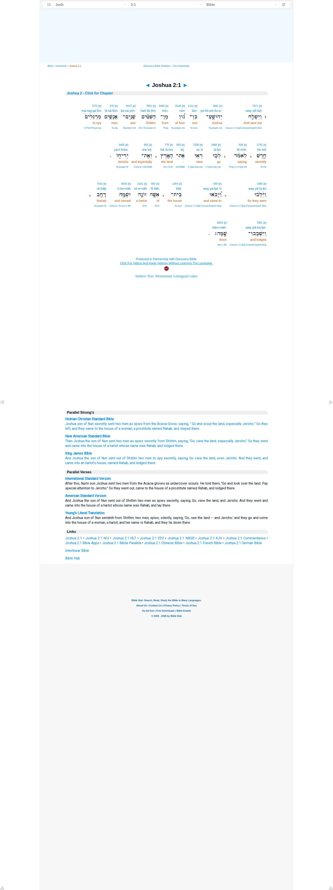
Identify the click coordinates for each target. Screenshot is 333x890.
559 (241, 144)
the (153, 424)
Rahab (167, 429)
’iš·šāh (154, 188)
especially (226, 441)
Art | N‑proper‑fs (147, 128)
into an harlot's (85, 463)
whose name (128, 446)
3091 (216, 105)
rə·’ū (199, 149)
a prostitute (142, 429)
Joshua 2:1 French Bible (203, 543)
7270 (95, 105)
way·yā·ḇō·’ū (212, 188)
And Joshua (74, 458)
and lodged (165, 446)
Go (194, 424)
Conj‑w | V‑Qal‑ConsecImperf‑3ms (243, 128)
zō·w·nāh (140, 188)
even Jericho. (227, 458)
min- (165, 110)
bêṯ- (179, 188)
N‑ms (263, 167)
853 (179, 144)
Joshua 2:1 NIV (97, 538)
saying (183, 424)
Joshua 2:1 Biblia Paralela (121, 543)
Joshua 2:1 (73, 538)
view (199, 441)
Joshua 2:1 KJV (210, 538)
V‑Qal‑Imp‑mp (213, 167)
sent (111, 424)
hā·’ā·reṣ (167, 149)
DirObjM (180, 167)
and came (72, 446)
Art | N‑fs (168, 167)
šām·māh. (219, 227)
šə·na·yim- (128, 110)
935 (215, 183)
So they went (258, 441)
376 (111, 105)
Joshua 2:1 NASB (180, 538)
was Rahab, (147, 446)
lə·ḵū (217, 149)
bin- (194, 110)
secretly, (170, 458)
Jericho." (240, 441)
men (125, 424)
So (258, 424)
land (221, 424)
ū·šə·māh (124, 188)
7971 (255, 105)
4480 (162, 105)
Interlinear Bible (77, 551)
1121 (191, 105)
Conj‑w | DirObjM (143, 167)
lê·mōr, (242, 149)
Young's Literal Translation (84, 513)
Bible (50, 66)
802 (153, 183)
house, (102, 463)
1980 (214, 144)
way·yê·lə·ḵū (257, 188)
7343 (100, 183)
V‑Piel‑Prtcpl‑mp (92, 128)
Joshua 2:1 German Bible (243, 543)
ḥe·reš (261, 149)
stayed (185, 429)
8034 (124, 183)
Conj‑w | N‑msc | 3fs (120, 205)
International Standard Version (88, 479)
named (157, 429)
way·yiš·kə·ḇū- (256, 227)
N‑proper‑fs (122, 167)
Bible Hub (72, 558)
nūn (182, 110)
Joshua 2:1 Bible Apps (82, 543)
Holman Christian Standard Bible (89, 419)
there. (179, 446)
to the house (104, 429)
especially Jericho (240, 424)
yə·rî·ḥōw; (121, 149)
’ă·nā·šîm (111, 110)
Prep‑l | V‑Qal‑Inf (238, 167)
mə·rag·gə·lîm (91, 110)
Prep (165, 128)
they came (86, 429)
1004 (175, 183)
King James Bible (78, 453)
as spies (135, 424)
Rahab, (124, 463)
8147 (129, 105)
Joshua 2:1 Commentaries (245, 538)
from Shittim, (167, 441)
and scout (204, 424)
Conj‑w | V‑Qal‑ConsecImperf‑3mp (248, 205)
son (80, 424)
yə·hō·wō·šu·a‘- (211, 110)
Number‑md (129, 128)
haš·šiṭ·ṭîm (148, 110)
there (195, 429)
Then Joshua (74, 441)
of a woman (123, 429)
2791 (260, 144)
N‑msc (194, 128)
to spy (158, 458)
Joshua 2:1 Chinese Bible (163, 543)
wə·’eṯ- (147, 149)
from (147, 424)
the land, (210, 441)
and (74, 429)
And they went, (250, 458)
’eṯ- (182, 149)
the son (91, 441)
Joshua (70, 424)
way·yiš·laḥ (254, 110)
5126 (178, 105)
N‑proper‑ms (215, 128)
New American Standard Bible (87, 436)
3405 (121, 144)
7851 (149, 105)
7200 (196, 144)
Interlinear (61, 66)
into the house (91, 446)
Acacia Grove (167, 424)
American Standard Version (85, 496)
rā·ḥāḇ (101, 188)
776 (167, 144)
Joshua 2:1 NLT (124, 538)
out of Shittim (126, 458)
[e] (260, 105)
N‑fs (157, 205)
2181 (140, 183)
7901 (260, 222)
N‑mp (115, 128)
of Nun (89, 424)
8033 (220, 222)
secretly (100, 424)
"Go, (192, 441)
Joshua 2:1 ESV (152, 538)
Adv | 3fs (222, 244)
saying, (183, 441)
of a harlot (110, 446)
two (118, 424)
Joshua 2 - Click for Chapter (90, 93)
